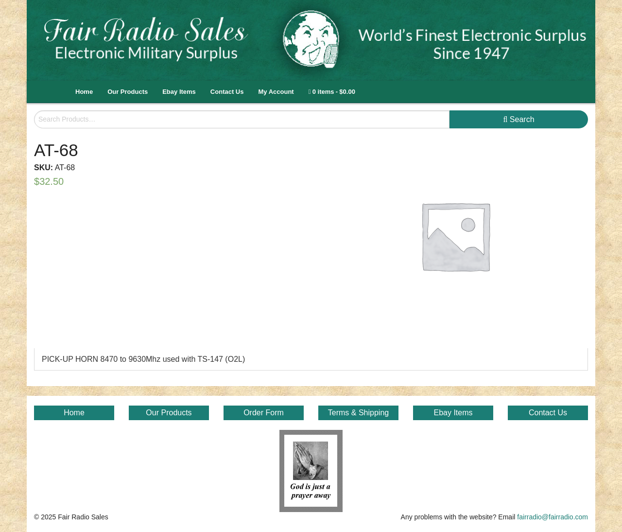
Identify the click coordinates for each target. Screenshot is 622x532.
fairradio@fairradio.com (552, 517)
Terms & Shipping (358, 412)
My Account (276, 91)
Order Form (263, 412)
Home (84, 91)
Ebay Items (179, 91)
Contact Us (227, 91)
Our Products (127, 91)
